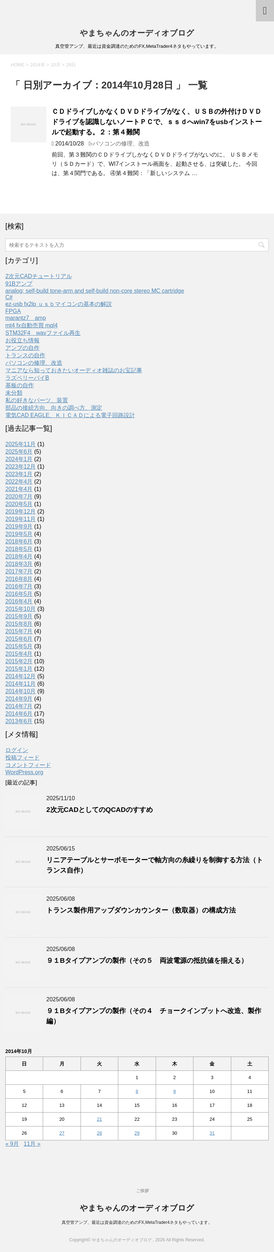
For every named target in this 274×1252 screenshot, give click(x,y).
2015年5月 (19, 646)
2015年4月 (19, 654)
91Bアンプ (18, 284)
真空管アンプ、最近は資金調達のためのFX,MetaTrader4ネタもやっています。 (137, 1222)
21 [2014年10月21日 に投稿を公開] (99, 1119)
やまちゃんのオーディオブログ (137, 33)
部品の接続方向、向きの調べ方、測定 (53, 408)
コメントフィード (28, 765)
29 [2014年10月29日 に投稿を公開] (136, 1133)
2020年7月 (19, 497)
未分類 (13, 393)
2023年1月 (19, 474)
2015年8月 (19, 624)
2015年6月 (19, 639)
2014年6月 (19, 714)
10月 (55, 64)
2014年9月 (19, 699)
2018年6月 (19, 541)
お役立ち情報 (22, 340)
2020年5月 (19, 504)
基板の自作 (19, 385)
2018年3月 (19, 564)
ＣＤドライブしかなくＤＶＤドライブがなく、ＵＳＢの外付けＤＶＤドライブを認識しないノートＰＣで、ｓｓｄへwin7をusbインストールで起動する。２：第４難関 (157, 122)
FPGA (13, 311)
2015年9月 (19, 616)
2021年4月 (19, 489)
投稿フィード (22, 758)
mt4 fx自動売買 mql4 (31, 325)
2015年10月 (20, 609)
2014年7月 (19, 706)
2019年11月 (20, 519)
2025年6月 (19, 452)
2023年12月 (20, 467)
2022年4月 (19, 482)
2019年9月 (19, 526)
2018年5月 (19, 549)
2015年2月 (19, 661)
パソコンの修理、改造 (121, 143)
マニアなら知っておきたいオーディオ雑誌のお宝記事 (73, 370)
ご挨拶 (142, 1190)
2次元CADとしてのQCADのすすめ (99, 809)
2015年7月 (19, 631)
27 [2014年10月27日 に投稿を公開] (61, 1133)
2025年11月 (20, 444)
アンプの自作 (22, 348)
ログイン (16, 750)
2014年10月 (20, 691)
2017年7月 (19, 571)
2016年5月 (19, 594)
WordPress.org (24, 772)
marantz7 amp (25, 318)
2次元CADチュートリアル (38, 276)
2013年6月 (19, 721)
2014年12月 (20, 676)
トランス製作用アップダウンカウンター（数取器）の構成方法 (141, 910)
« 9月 (12, 1144)
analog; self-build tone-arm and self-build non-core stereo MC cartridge (94, 291)
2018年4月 (19, 556)
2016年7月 (19, 586)
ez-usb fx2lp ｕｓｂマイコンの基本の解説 (58, 304)
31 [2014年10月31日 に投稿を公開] (212, 1133)
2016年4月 (19, 601)
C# (8, 297)
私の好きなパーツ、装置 (36, 400)
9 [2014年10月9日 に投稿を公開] (174, 1091)
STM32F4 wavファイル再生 (43, 333)
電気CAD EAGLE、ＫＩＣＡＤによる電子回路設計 (70, 415)
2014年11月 (20, 684)
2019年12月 (20, 512)
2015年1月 (19, 669)
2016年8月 (19, 579)
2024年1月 (19, 459)
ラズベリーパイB (27, 378)
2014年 (37, 64)
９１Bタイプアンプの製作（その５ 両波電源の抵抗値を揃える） (147, 960)
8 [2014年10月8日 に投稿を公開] (137, 1091)
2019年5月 (19, 534)
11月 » (32, 1144)
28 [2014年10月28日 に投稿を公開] (99, 1133)
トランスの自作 (25, 355)
